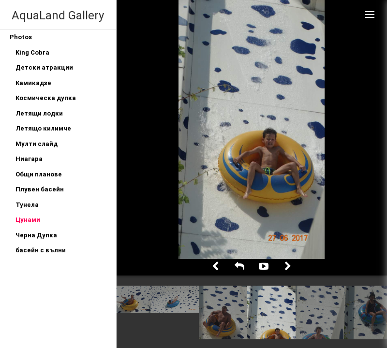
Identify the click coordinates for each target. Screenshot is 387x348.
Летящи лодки (39, 113)
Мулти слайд (36, 144)
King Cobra (32, 52)
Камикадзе (33, 83)
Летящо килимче (43, 128)
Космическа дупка (45, 98)
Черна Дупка (36, 235)
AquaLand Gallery (58, 15)
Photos (21, 37)
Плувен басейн (39, 189)
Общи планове (38, 174)
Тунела (27, 205)
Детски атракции (44, 67)
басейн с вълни (40, 250)
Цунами (27, 220)
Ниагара (29, 159)
